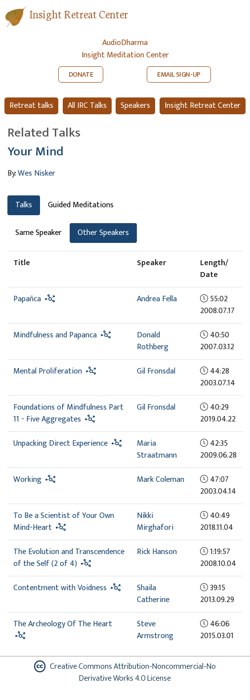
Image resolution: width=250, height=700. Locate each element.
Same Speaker (38, 232)
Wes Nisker (36, 173)
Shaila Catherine (153, 594)
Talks (23, 205)
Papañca (27, 299)
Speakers (135, 105)
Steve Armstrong (155, 630)
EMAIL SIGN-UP (179, 74)
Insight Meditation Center (125, 55)
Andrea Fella (157, 299)
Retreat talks (31, 105)
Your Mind (35, 151)
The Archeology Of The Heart (62, 624)
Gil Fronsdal (156, 371)
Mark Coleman (160, 479)
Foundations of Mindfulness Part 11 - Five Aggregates (68, 413)
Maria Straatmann (157, 449)
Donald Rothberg (152, 341)
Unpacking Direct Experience (60, 443)
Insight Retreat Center (78, 13)
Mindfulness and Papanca (55, 335)
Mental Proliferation (47, 371)
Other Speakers (103, 232)
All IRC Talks (87, 105)
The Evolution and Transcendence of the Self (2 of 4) (69, 557)
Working (27, 479)
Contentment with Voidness (60, 588)
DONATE (81, 74)
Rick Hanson (157, 552)
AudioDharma (125, 42)
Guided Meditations (81, 205)
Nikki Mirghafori (155, 521)
